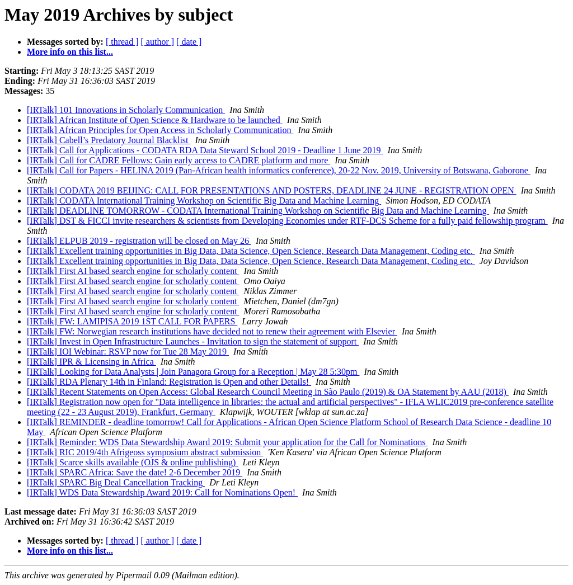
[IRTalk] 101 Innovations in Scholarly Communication (126, 110)
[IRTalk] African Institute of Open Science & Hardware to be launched (155, 120)
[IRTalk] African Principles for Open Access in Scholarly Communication (160, 130)
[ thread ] (122, 41)
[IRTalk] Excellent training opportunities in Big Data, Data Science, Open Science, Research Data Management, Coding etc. (251, 251)
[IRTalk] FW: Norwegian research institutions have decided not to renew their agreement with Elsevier (212, 331)
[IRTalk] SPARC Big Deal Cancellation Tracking (116, 482)
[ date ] (188, 41)
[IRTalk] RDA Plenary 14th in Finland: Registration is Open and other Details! (169, 381)
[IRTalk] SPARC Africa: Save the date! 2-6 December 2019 (134, 472)
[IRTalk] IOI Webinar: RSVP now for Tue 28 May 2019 (128, 351)
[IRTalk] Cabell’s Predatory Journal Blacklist (109, 140)
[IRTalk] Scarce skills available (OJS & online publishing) (132, 462)
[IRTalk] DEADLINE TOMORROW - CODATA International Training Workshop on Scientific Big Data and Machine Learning (258, 210)
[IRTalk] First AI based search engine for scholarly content (133, 271)
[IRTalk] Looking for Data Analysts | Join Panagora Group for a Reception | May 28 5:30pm (193, 371)
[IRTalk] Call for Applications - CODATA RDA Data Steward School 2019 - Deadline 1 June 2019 (205, 150)
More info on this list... (70, 51)
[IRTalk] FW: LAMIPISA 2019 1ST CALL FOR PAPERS (132, 321)
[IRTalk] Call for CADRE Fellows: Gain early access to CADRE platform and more (178, 160)
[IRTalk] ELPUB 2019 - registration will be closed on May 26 (139, 241)
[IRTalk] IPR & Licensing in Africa (91, 361)
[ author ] (158, 41)
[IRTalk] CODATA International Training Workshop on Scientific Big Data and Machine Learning (204, 200)
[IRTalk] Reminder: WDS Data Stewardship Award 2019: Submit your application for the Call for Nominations (227, 442)
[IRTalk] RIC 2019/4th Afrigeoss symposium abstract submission (145, 452)
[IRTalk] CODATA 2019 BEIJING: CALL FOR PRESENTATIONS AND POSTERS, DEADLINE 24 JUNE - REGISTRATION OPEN (271, 190)
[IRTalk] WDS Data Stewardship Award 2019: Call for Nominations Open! (162, 492)
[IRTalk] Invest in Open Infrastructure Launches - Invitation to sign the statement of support (193, 341)
